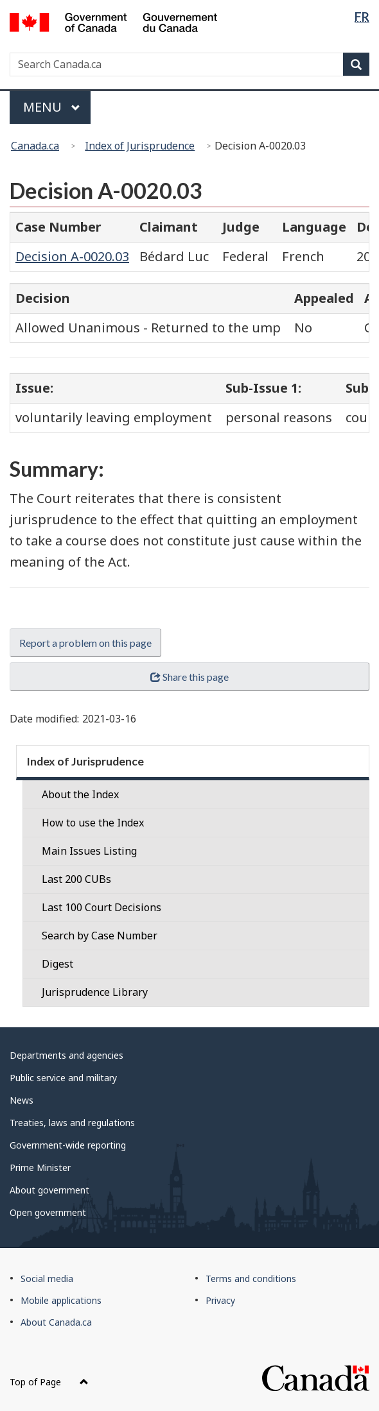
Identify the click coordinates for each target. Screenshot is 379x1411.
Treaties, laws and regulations (72, 1122)
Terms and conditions (251, 1278)
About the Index (80, 794)
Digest (57, 964)
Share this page (189, 677)
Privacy (220, 1300)
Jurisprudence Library (95, 992)
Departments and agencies (66, 1055)
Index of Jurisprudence (140, 146)
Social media (47, 1278)
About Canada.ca (56, 1322)
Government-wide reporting (68, 1145)
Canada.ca (35, 146)
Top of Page (49, 1382)
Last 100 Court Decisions (101, 907)
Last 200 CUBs (76, 879)
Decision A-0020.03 (72, 256)
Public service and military (63, 1078)
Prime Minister (40, 1167)
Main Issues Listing (89, 851)
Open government (48, 1212)
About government (49, 1190)
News (21, 1100)
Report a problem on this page (85, 643)
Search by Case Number (99, 935)
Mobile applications (61, 1300)
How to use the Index (93, 823)
